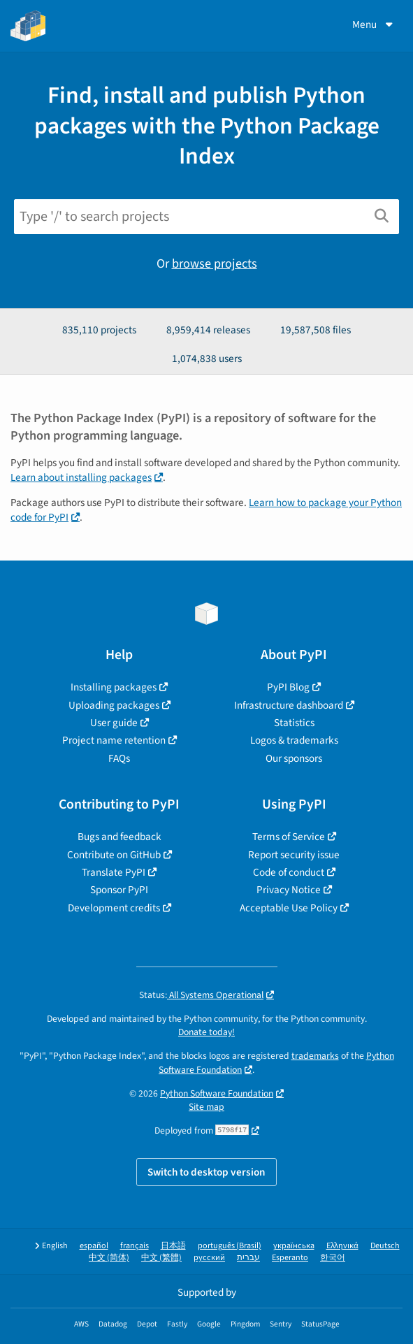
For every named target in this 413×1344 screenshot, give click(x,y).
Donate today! (206, 1032)
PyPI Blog (288, 687)
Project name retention (114, 740)
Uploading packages (113, 705)
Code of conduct (288, 872)
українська (293, 1246)
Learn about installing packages (81, 477)
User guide (114, 722)
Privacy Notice (288, 889)
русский (209, 1258)
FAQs (119, 758)
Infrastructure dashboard (288, 705)
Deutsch (385, 1246)
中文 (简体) (109, 1258)
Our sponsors (294, 758)
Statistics (294, 722)
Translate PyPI (113, 872)
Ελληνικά (342, 1246)
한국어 (332, 1258)
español (94, 1246)
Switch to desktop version (206, 1172)
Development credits (114, 908)
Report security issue (294, 854)
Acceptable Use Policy (289, 908)
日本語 (173, 1246)
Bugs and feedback (119, 836)
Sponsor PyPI (119, 889)
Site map (206, 1106)
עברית (248, 1258)
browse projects (214, 263)
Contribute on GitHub (114, 854)
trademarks (315, 1055)
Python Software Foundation (216, 1093)
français (134, 1246)
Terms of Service (288, 836)
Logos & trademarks (294, 740)
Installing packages (114, 687)
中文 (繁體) (161, 1258)
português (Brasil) (229, 1246)
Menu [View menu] (374, 24)
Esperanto (290, 1258)
